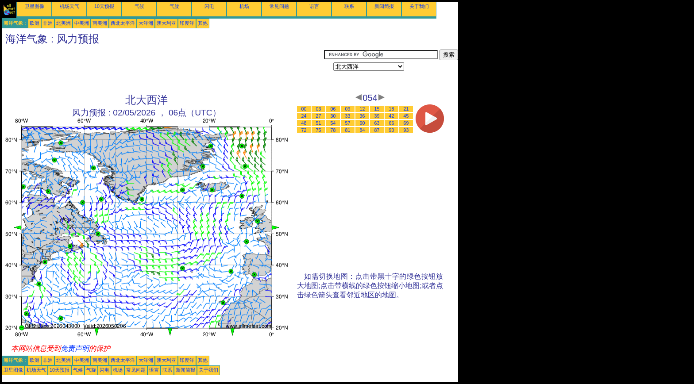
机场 (244, 6)
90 (391, 130)
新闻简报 (384, 6)
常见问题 (279, 6)
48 (304, 123)
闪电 (209, 6)
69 (406, 123)
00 (304, 108)
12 (362, 108)
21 (406, 108)
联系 (349, 6)
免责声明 (75, 348)
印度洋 (187, 23)
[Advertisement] (163, 69)
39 (377, 116)
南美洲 (100, 23)
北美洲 (63, 23)
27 (318, 116)
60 (362, 123)
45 (406, 116)
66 (391, 123)
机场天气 (69, 6)
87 (377, 130)
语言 (314, 6)
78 (333, 130)
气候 (139, 6)
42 (391, 116)
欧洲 (34, 23)
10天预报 (104, 6)
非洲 (48, 23)
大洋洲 (146, 23)
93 (406, 130)
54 (333, 123)
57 (348, 123)
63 (377, 123)
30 (333, 116)
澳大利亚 (166, 23)
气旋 (174, 6)
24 (304, 116)
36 (362, 116)
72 (304, 130)
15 (377, 108)
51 (318, 123)
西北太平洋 (123, 23)
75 (318, 130)
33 (348, 116)
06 (333, 108)
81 (348, 130)
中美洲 (81, 23)
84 (362, 130)
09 (348, 108)
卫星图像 (34, 6)
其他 (203, 23)
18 (391, 108)
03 (318, 108)
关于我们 (419, 6)
